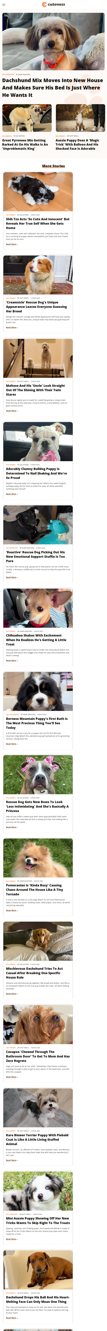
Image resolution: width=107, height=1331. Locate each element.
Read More (11, 239)
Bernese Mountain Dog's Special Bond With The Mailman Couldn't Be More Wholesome (79, 984)
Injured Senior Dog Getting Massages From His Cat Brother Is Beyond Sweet (79, 1137)
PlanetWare (47, 1307)
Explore (34, 1300)
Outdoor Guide (32, 1307)
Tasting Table (18, 1311)
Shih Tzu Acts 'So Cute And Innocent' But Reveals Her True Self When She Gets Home (26, 213)
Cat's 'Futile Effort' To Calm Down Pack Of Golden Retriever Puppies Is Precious (26, 984)
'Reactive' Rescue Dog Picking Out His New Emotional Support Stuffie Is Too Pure (26, 368)
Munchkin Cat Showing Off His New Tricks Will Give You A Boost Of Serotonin (27, 831)
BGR (13, 1300)
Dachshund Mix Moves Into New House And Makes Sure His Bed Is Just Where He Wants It (52, 87)
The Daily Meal (32, 1311)
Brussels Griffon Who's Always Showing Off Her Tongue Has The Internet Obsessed (25, 1062)
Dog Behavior (8, 74)
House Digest (29, 1303)
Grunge (90, 1300)
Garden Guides (70, 1300)
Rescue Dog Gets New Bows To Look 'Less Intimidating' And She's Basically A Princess (77, 446)
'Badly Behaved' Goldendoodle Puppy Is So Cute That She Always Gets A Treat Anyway (79, 1062)
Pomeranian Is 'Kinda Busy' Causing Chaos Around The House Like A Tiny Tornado (25, 523)
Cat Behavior (11, 974)
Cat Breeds (10, 823)
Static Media (39, 1289)
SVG (89, 1307)
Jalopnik (59, 1303)
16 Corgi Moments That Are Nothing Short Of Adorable (77, 909)
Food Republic (55, 1300)
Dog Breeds (7, 136)
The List (45, 1311)
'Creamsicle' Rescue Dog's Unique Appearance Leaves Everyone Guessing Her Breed (80, 213)
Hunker (41, 1303)
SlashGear (81, 1307)
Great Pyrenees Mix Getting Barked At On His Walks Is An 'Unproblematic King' (25, 144)
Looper (69, 1303)
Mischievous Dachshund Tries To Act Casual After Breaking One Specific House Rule (78, 523)
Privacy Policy (58, 1284)
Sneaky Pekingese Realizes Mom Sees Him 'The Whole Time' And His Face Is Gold (79, 754)
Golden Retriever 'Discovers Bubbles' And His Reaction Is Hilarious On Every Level (25, 1217)
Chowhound (23, 1300)
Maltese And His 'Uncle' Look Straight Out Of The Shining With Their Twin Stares (25, 291)
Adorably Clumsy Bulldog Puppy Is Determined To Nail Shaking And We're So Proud (79, 291)
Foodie (43, 1300)
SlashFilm (69, 1307)
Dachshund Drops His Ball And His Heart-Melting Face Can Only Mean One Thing (78, 678)
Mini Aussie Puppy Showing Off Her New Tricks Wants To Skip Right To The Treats (27, 678)
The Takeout (57, 1311)
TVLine (68, 1311)
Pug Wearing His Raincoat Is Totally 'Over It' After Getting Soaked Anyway (26, 909)
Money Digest (90, 1303)
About (43, 1284)
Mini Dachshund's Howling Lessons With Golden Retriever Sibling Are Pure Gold (26, 756)
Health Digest (15, 1303)
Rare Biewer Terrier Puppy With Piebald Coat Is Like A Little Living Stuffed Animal (80, 601)
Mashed (78, 1303)
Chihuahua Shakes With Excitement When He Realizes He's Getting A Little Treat (77, 368)
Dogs (61, 1129)
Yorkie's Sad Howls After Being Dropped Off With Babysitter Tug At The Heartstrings (78, 834)
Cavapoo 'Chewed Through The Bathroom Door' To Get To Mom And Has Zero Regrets (27, 601)
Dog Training (12, 668)
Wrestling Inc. (89, 1311)
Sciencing (59, 1307)
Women (76, 1311)
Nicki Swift (18, 1307)
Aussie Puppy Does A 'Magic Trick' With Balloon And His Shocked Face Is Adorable (77, 144)
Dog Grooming (12, 435)
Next (58, 1262)
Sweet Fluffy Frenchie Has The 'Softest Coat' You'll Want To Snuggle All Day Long (26, 1139)
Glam (82, 1300)
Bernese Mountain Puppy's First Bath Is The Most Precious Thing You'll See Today (27, 446)
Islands (50, 1303)
